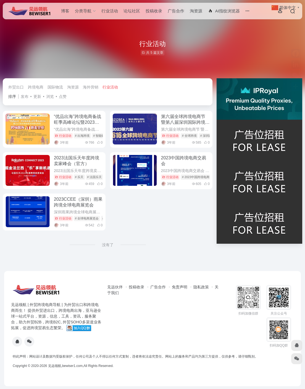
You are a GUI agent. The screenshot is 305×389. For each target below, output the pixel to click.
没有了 (108, 245)
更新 (37, 96)
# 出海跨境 (82, 135)
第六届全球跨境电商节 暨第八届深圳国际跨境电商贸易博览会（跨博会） (185, 122)
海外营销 (90, 87)
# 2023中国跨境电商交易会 (200, 177)
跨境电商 (35, 87)
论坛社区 (131, 11)
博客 (65, 11)
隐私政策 (201, 287)
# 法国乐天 (94, 177)
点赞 (63, 96)
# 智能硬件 (100, 135)
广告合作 (176, 11)
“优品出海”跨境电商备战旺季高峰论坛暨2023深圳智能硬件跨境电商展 (77, 122)
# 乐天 (79, 177)
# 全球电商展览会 (87, 218)
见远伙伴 (115, 287)
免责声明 (179, 287)
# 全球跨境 (189, 135)
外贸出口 (16, 87)
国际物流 (55, 87)
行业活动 (109, 11)
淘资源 (196, 11)
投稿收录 (154, 11)
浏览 (50, 96)
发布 (24, 96)
